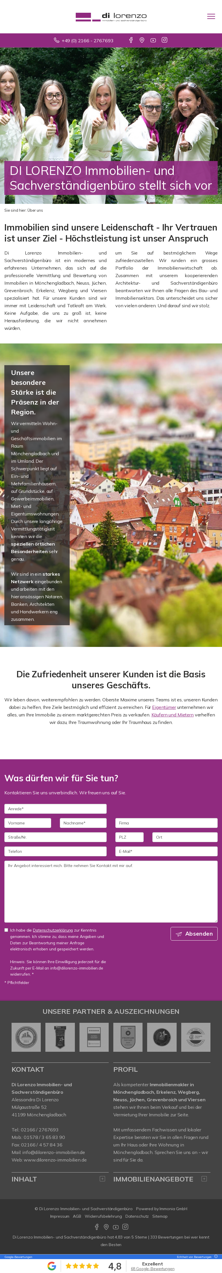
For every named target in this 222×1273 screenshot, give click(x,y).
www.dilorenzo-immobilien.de (55, 1160)
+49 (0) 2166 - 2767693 (88, 40)
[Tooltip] (215, 1256)
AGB (77, 1216)
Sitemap (159, 1216)
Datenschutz (137, 1216)
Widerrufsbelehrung (103, 1216)
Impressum (60, 1216)
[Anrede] (55, 809)
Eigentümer (164, 707)
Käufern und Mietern (172, 715)
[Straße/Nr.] (55, 837)
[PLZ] (129, 837)
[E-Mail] (166, 851)
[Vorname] (27, 823)
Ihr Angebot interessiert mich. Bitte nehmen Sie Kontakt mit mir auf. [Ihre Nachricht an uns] (111, 892)
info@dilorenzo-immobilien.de (53, 1152)
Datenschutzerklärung (53, 930)
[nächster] (203, 1037)
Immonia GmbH (173, 1208)
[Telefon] (55, 851)
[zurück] (18, 1037)
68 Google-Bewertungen (153, 1268)
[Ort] (185, 837)
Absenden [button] (199, 933)
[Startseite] (111, 16)
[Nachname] (83, 823)
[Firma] (166, 823)
